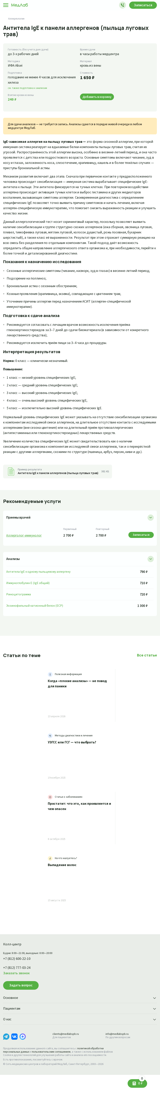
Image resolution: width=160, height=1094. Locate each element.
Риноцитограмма (18, 610)
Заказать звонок (17, 989)
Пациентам (80, 1025)
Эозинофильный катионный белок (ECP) (35, 621)
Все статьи (147, 671)
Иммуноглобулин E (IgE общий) (29, 598)
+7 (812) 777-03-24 (18, 984)
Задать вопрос (21, 1001)
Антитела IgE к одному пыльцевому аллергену (40, 587)
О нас (80, 1035)
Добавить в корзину (98, 96)
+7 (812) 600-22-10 (18, 975)
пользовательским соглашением (54, 1067)
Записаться (142, 5)
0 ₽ (141, 1082)
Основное (80, 1014)
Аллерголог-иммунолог (25, 551)
